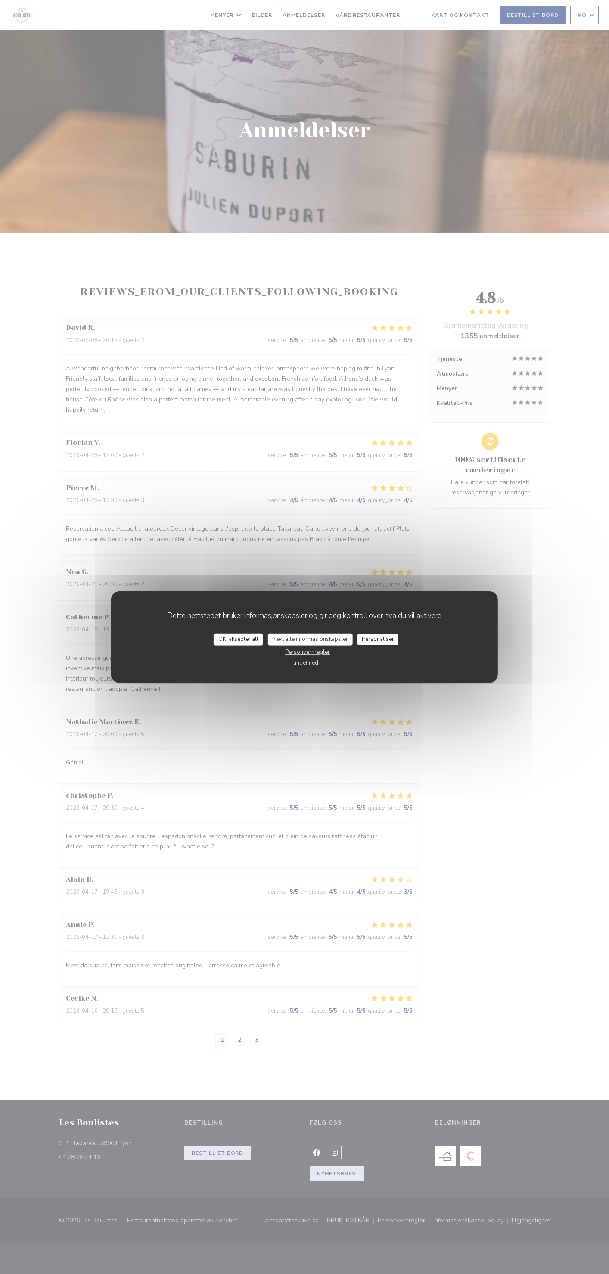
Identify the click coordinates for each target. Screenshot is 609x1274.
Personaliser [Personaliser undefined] (378, 639)
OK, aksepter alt (238, 639)
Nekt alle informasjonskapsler (310, 639)
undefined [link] (305, 662)
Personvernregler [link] (307, 652)
